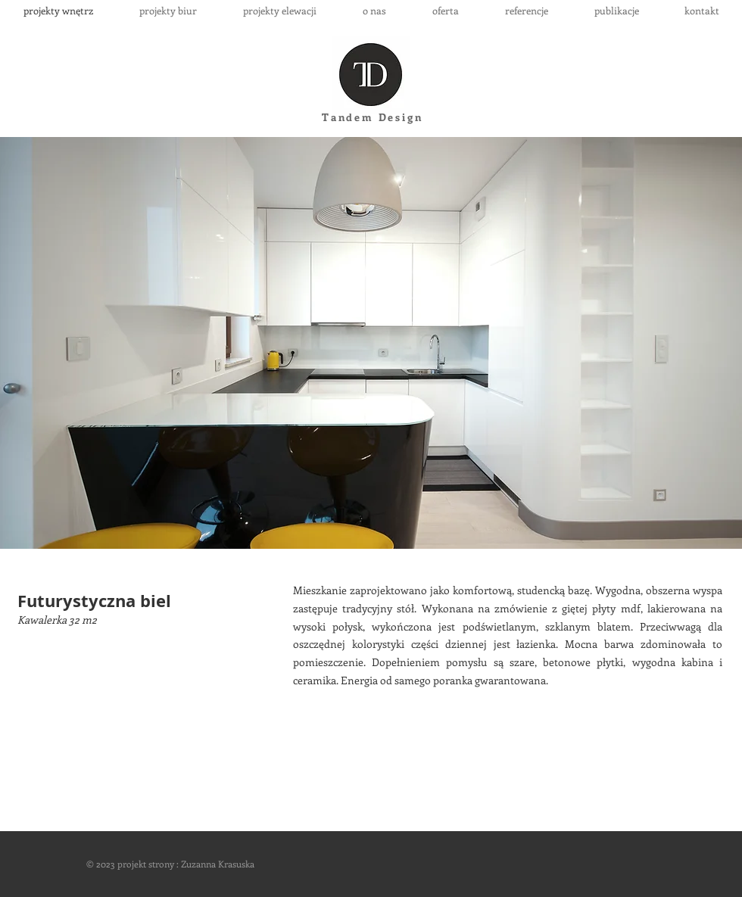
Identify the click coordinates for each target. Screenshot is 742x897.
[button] (371, 343)
